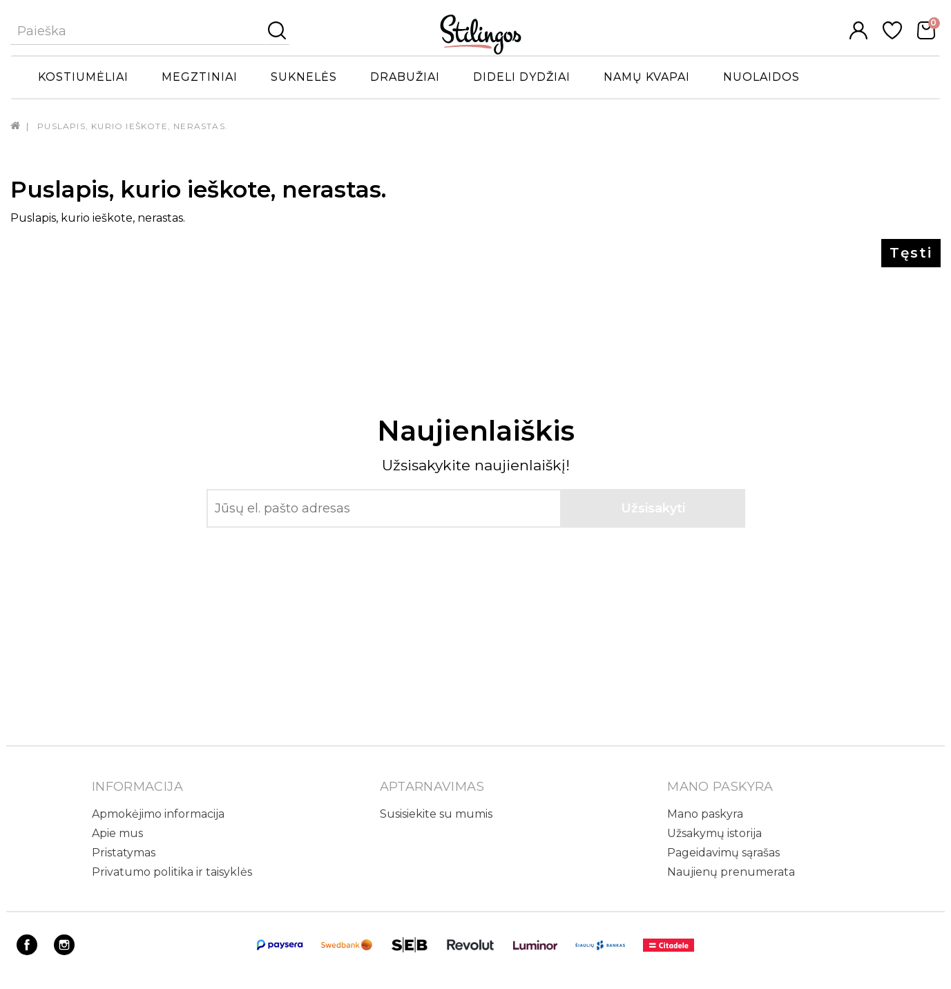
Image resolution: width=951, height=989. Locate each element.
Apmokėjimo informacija (158, 813)
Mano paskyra (705, 813)
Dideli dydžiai (521, 77)
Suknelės (304, 77)
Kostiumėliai (83, 77)
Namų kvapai (647, 77)
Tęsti (911, 252)
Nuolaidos (761, 77)
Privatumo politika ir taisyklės (172, 871)
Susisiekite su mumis (436, 813)
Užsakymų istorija (714, 833)
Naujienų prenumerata (731, 871)
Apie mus (117, 833)
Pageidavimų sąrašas (723, 852)
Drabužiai (405, 77)
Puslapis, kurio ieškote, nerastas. (132, 126)
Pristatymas (123, 852)
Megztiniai (200, 77)
